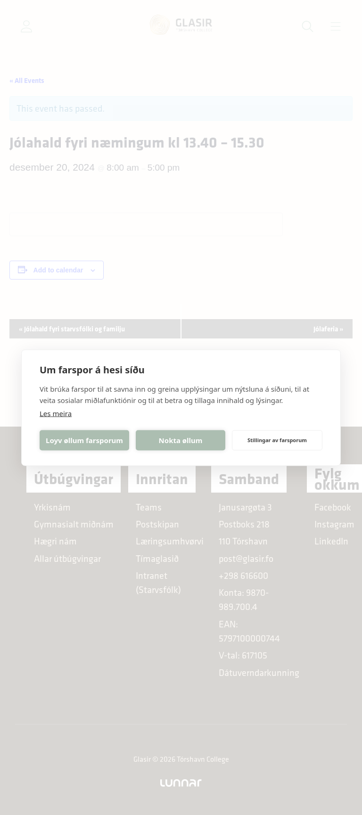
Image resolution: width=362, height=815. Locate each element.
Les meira (56, 413)
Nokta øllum (181, 440)
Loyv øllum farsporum (84, 440)
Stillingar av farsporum (277, 440)
